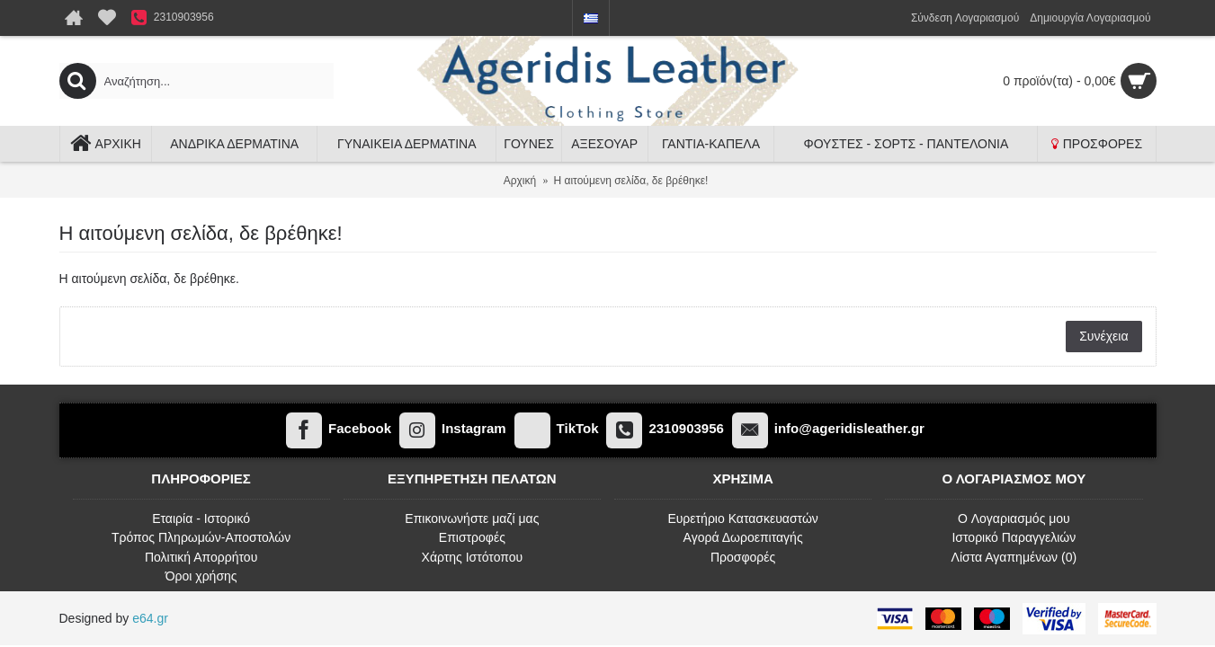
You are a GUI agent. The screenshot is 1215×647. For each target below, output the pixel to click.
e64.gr (150, 618)
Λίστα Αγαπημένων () (1014, 557)
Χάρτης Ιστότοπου (472, 557)
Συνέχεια (1103, 336)
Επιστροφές (472, 537)
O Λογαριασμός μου (1014, 518)
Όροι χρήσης (201, 576)
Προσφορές (742, 557)
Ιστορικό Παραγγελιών (1013, 537)
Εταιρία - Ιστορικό (201, 518)
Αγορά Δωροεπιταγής (743, 537)
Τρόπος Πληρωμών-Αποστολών (201, 537)
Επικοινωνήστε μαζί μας (472, 518)
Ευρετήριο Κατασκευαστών (742, 518)
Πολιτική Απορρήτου (201, 557)
